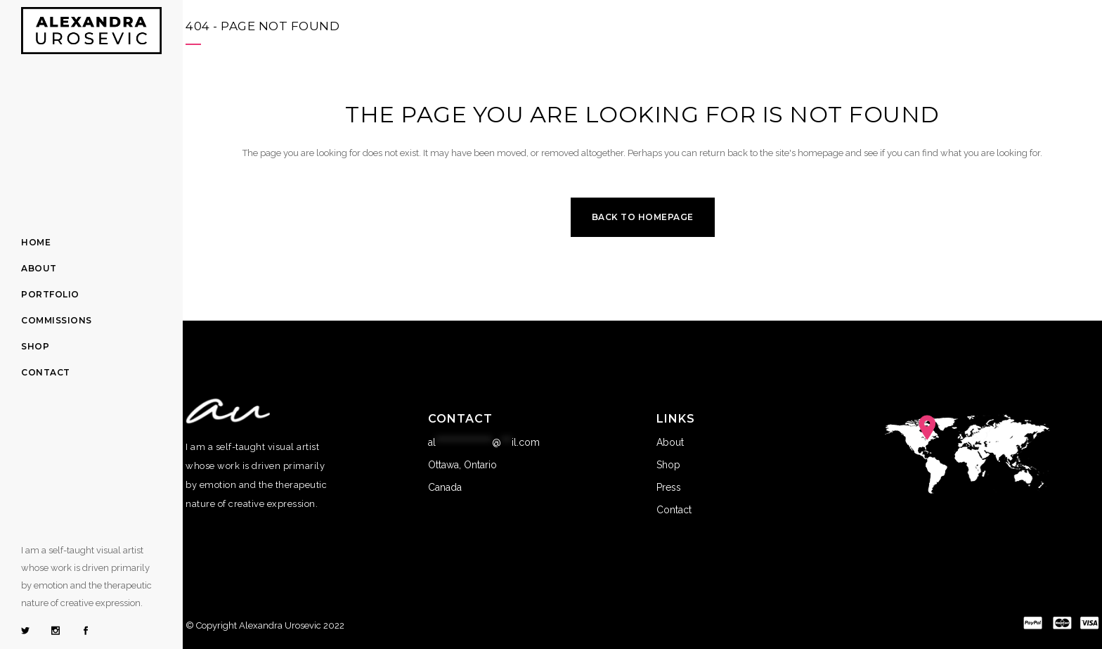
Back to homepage (643, 217)
